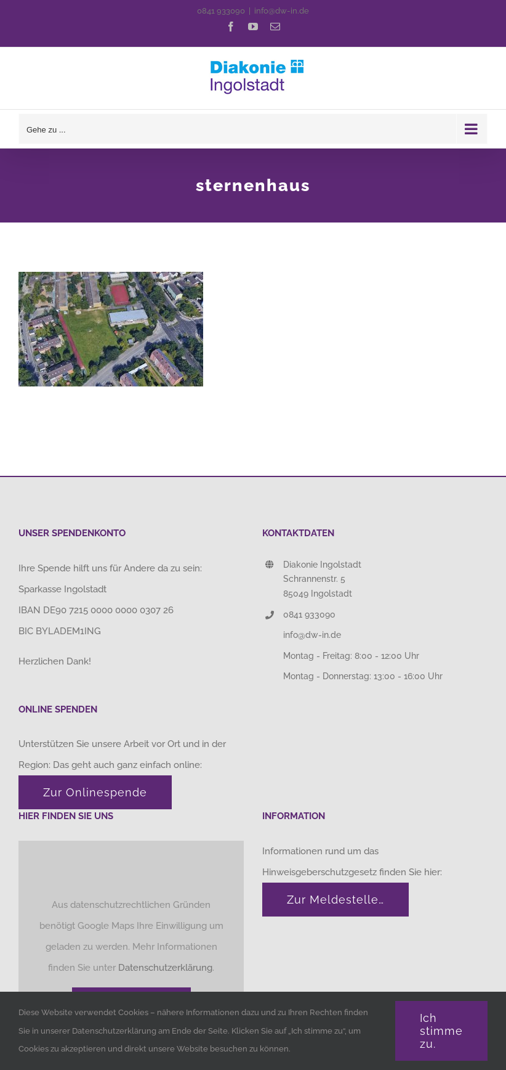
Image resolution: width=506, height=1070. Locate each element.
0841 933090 (221, 10)
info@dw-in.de (281, 10)
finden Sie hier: (411, 872)
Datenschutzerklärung (165, 967)
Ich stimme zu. (441, 1030)
